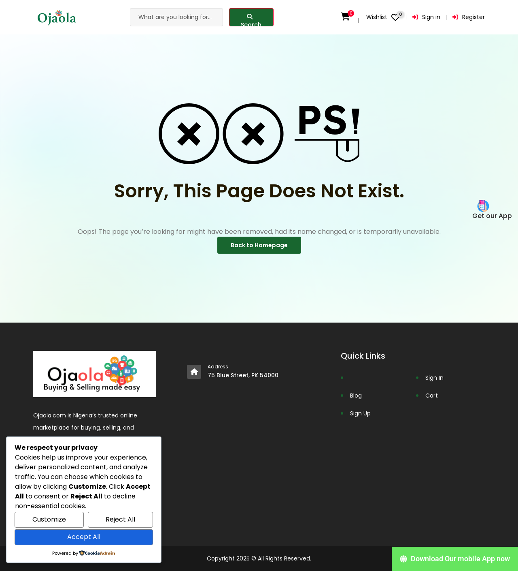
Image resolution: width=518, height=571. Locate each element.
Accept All (83, 536)
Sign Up (360, 413)
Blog (356, 395)
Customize (49, 519)
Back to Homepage (259, 245)
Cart (431, 395)
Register (468, 17)
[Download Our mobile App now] (455, 559)
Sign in (426, 17)
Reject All (120, 519)
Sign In (434, 378)
